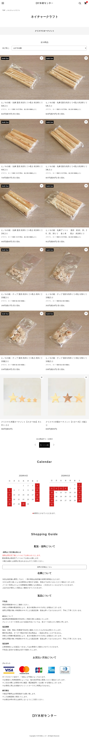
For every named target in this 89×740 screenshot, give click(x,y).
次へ (53, 444)
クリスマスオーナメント (44, 31)
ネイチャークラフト (13, 10)
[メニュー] (2, 3)
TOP (3, 10)
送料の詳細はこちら (44, 567)
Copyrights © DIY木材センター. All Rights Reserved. (45, 736)
